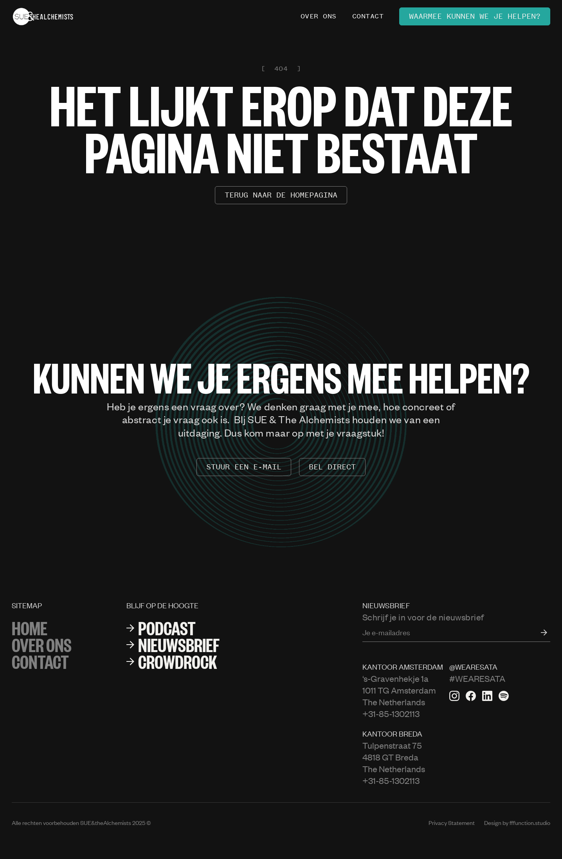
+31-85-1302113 (391, 713)
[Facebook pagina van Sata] (471, 696)
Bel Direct (332, 466)
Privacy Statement (452, 823)
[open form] (540, 632)
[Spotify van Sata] (504, 696)
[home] (43, 16)
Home (29, 627)
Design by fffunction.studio (517, 823)
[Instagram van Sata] (454, 696)
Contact (40, 661)
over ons (42, 644)
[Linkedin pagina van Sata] (487, 696)
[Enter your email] (456, 632)
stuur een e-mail (243, 466)
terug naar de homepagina (281, 194)
